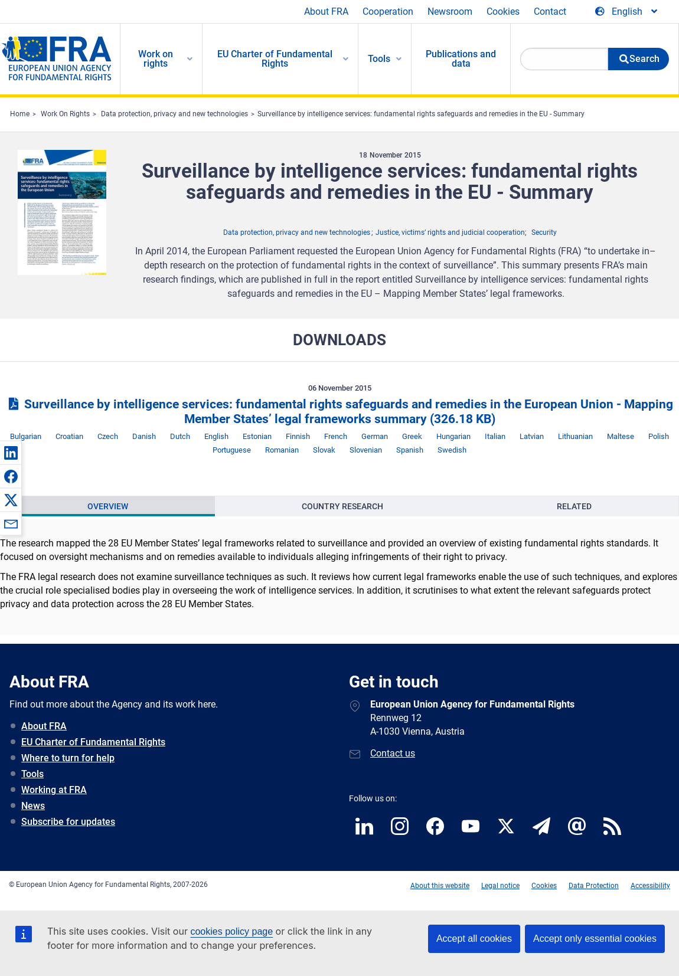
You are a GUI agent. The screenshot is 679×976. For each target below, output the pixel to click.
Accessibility (650, 886)
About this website (439, 886)
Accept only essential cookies (595, 939)
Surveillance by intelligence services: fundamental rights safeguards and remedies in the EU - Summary (421, 114)
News (33, 805)
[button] (10, 452)
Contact (550, 11)
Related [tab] (574, 506)
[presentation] (108, 506)
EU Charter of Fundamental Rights (93, 742)
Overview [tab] (107, 506)
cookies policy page (231, 931)
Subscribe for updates (68, 821)
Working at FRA (54, 789)
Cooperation (388, 11)
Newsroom (449, 11)
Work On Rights (65, 114)
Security (544, 232)
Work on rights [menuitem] (155, 58)
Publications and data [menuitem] (461, 58)
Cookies (503, 11)
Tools (32, 774)
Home (20, 114)
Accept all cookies (474, 939)
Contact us (392, 753)
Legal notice (500, 886)
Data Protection (594, 886)
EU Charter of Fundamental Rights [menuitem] (274, 58)
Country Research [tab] (342, 506)
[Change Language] (627, 11)
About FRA (326, 11)
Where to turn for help (68, 758)
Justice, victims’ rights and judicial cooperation (450, 232)
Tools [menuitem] (379, 58)
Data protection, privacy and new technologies (174, 114)
